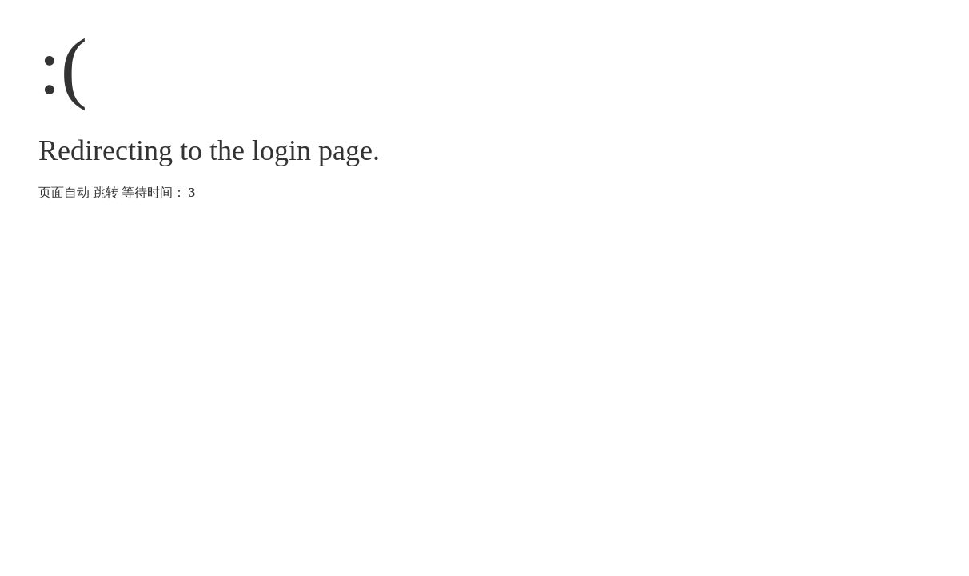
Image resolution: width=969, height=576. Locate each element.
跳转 (105, 192)
